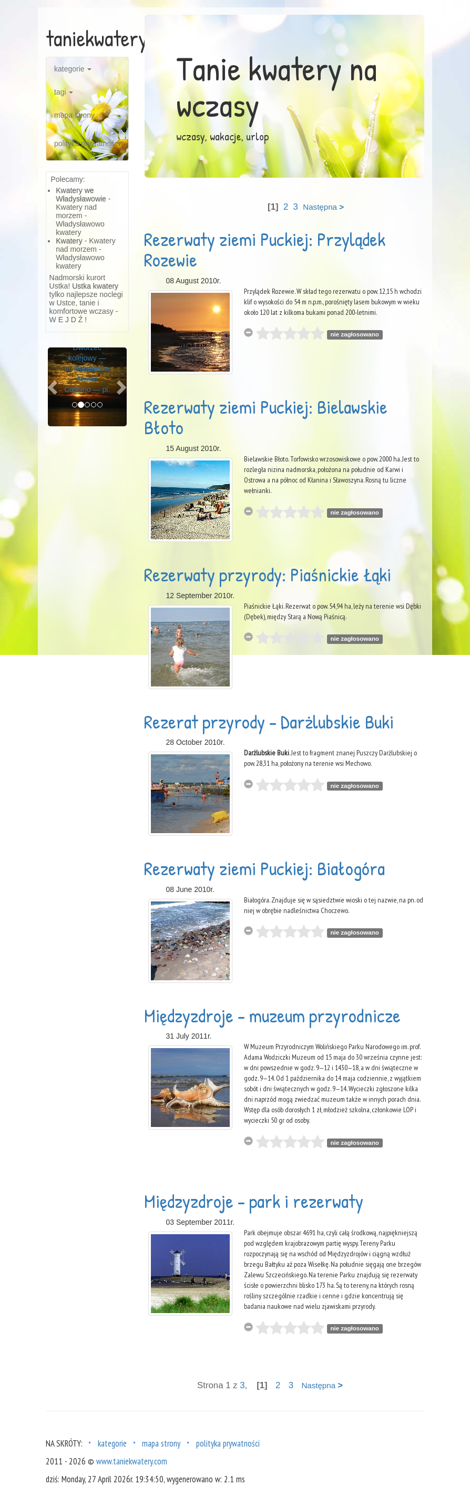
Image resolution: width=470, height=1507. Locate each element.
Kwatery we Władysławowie (81, 194)
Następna (323, 206)
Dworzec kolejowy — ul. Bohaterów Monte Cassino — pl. (87, 368)
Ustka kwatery (95, 286)
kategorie (72, 69)
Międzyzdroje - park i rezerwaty (253, 1201)
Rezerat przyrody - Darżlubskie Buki (269, 721)
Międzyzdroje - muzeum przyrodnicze (272, 1015)
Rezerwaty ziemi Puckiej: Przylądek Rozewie (264, 249)
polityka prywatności (87, 143)
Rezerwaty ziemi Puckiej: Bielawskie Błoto (265, 417)
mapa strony (74, 115)
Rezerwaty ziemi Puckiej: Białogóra (264, 868)
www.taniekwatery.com (131, 1461)
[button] (53, 386)
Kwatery (69, 241)
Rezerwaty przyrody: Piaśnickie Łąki (267, 574)
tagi (63, 92)
